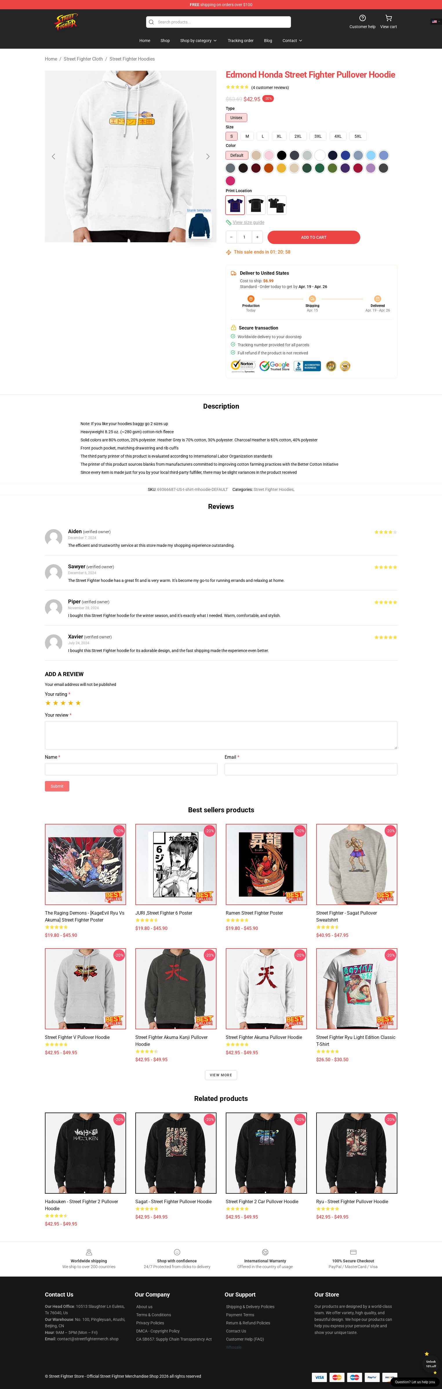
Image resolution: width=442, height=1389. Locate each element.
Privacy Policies (150, 1323)
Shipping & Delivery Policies (250, 1306)
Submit (57, 786)
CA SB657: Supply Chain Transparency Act (174, 1339)
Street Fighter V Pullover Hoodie (77, 1037)
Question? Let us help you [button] (415, 1382)
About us (144, 1306)
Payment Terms (240, 1314)
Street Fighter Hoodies (132, 59)
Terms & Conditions (153, 1314)
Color (231, 145)
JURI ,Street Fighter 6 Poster (163, 913)
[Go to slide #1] (100, 256)
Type (230, 108)
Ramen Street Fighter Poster (254, 913)
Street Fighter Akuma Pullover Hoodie (264, 1037)
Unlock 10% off (431, 1364)
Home (51, 59)
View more (221, 1075)
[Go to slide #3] (161, 256)
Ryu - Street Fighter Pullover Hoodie (352, 1201)
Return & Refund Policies (248, 1323)
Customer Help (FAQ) (245, 1339)
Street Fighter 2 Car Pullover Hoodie (262, 1201)
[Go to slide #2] (131, 256)
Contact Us (236, 1331)
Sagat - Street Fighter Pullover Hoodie (173, 1201)
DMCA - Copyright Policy (158, 1331)
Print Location (239, 190)
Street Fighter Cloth (83, 59)
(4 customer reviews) (270, 87)
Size (230, 127)
